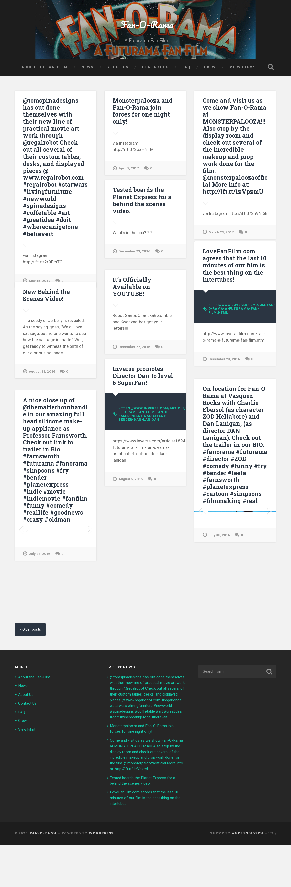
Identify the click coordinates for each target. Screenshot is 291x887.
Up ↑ (272, 875)
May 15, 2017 (40, 284)
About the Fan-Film (44, 72)
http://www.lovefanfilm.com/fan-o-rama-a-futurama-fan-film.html (238, 330)
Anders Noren (247, 875)
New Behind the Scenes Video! (45, 317)
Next (269, 557)
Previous (200, 557)
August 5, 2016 (131, 502)
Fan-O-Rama (145, 26)
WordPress (101, 875)
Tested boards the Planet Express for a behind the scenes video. (140, 222)
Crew (210, 72)
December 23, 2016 (135, 272)
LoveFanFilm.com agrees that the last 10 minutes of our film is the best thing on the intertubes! (233, 286)
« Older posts (31, 651)
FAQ (186, 72)
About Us (117, 72)
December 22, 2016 (135, 361)
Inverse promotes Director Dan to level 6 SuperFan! (143, 397)
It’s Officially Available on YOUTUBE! (145, 305)
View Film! (241, 72)
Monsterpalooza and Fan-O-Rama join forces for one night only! (145, 128)
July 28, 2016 (40, 623)
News (87, 72)
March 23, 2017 (222, 244)
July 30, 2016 (220, 615)
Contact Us (155, 72)
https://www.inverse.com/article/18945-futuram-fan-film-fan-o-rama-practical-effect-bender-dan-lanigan (148, 436)
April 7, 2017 (129, 182)
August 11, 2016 (42, 393)
